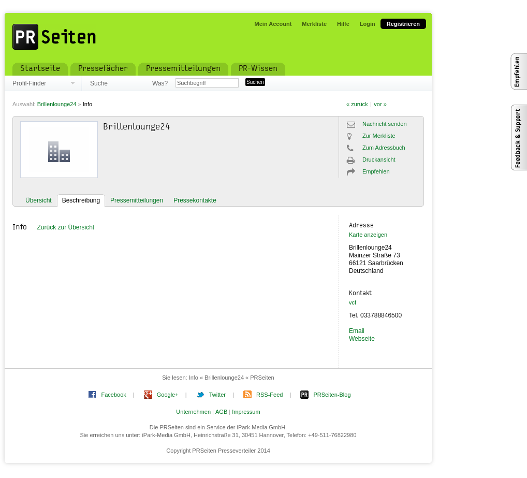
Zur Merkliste (379, 136)
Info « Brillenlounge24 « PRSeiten (231, 377)
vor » (380, 104)
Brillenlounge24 (57, 104)
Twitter (217, 395)
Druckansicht (379, 159)
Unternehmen (193, 412)
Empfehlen (376, 171)
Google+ (168, 395)
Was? (160, 83)
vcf (352, 302)
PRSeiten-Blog (331, 395)
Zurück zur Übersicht (65, 227)
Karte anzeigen (368, 234)
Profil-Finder (29, 83)
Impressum (246, 412)
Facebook (113, 395)
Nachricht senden (384, 124)
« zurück (357, 104)
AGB (221, 412)
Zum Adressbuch (383, 147)
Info (87, 104)
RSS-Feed (269, 395)
